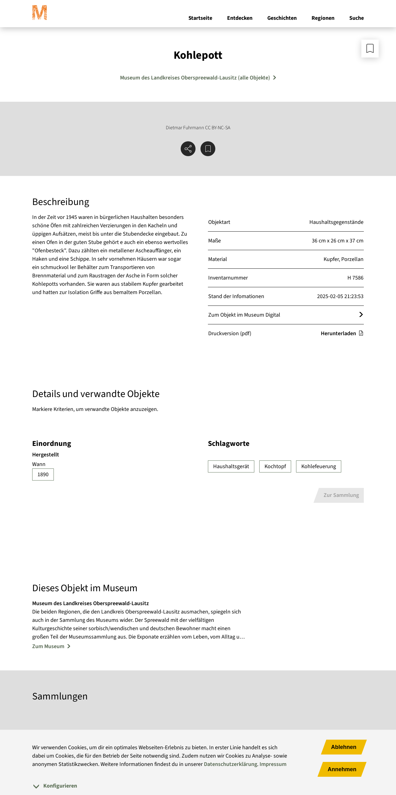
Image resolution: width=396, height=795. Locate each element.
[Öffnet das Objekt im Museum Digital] (361, 315)
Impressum (273, 764)
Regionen (323, 18)
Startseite (200, 18)
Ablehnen (343, 747)
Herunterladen (342, 333)
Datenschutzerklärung (230, 764)
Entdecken (239, 18)
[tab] (198, 786)
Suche (356, 18)
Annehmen (342, 769)
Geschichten (282, 18)
